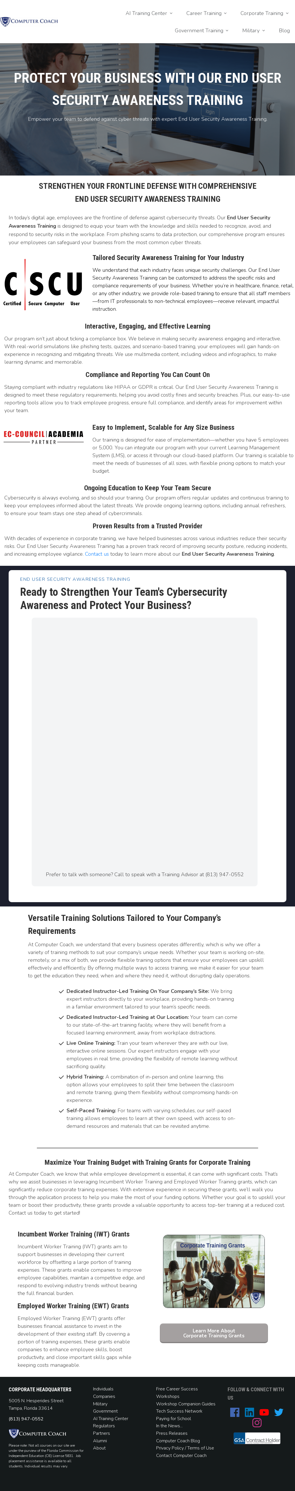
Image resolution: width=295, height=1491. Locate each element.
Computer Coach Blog (178, 1441)
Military (100, 1404)
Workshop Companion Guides (185, 1404)
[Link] (149, 13)
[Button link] (214, 1333)
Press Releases (172, 1433)
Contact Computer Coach (181, 1455)
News (174, 1426)
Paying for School (173, 1418)
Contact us (97, 554)
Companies (104, 1396)
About (100, 1448)
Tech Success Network (179, 1411)
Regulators (104, 1426)
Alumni (100, 1441)
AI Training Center (110, 1418)
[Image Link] (29, 22)
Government (105, 1411)
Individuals (103, 1389)
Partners (101, 1433)
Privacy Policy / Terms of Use (185, 1448)
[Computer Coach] (143, 741)
